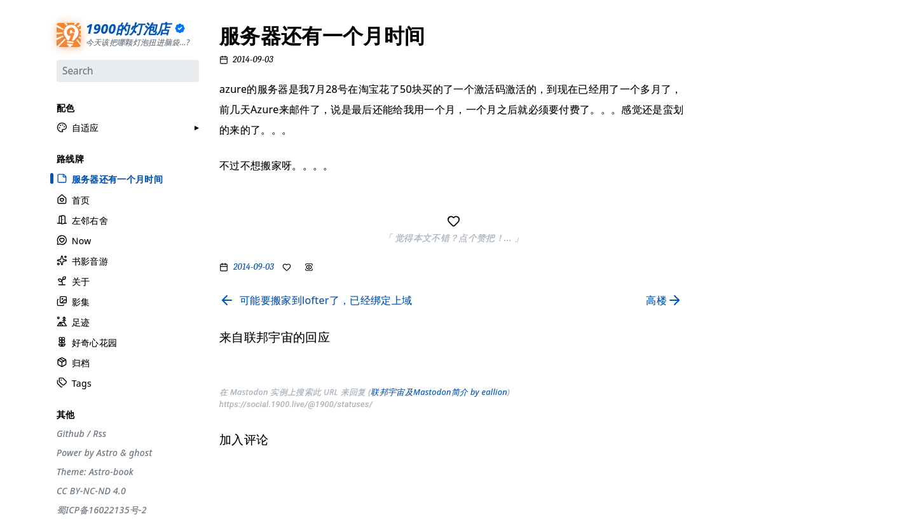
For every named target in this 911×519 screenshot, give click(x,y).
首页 (73, 199)
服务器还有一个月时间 (110, 178)
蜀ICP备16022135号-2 (102, 509)
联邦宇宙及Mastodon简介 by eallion (439, 392)
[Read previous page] (315, 300)
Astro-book (111, 471)
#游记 (718, 188)
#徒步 (718, 254)
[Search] (128, 70)
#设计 (718, 106)
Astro (107, 451)
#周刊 (718, 205)
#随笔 (718, 270)
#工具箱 (722, 123)
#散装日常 (726, 237)
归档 (73, 362)
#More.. (722, 287)
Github (71, 432)
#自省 (718, 222)
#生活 (718, 139)
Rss (99, 432)
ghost (140, 451)
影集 (73, 301)
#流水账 (722, 57)
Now (74, 239)
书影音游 (82, 260)
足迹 (73, 321)
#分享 (718, 41)
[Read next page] (666, 300)
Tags (74, 383)
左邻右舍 (82, 219)
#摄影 (718, 90)
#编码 (718, 172)
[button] (78, 127)
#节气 (718, 73)
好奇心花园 (87, 342)
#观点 (718, 155)
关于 (73, 280)
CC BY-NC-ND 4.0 (91, 490)
